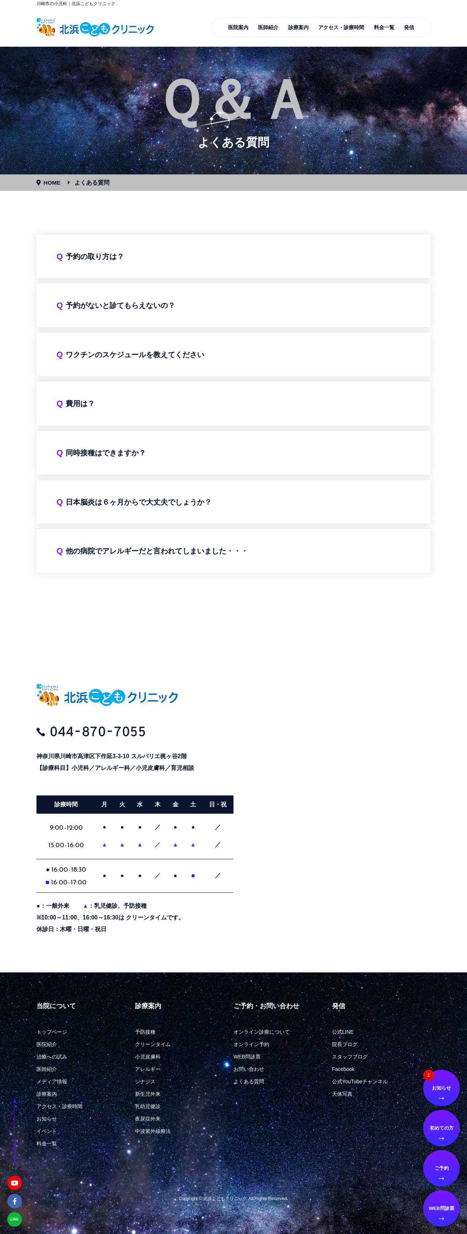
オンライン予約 (251, 1044)
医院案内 (238, 27)
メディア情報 (51, 1081)
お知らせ (46, 1118)
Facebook (343, 1069)
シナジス (145, 1081)
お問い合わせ (249, 1069)
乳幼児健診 (148, 1106)
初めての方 (442, 1128)
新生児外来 (148, 1093)
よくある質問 (249, 1081)
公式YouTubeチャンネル (360, 1081)
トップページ (51, 1031)
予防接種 (145, 1031)
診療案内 (298, 27)
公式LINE (343, 1031)
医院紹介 (46, 1044)
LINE (15, 1219)
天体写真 (342, 1093)
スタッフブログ (350, 1056)
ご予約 (442, 1168)
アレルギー (148, 1069)
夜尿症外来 (148, 1118)
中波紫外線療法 (153, 1131)
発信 (409, 27)
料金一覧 (384, 27)
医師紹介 (268, 27)
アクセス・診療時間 (341, 27)
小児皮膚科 (148, 1056)
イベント (46, 1131)
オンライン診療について (262, 1031)
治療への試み (51, 1056)
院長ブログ (345, 1044)
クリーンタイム (153, 1044)
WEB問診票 (247, 1056)
